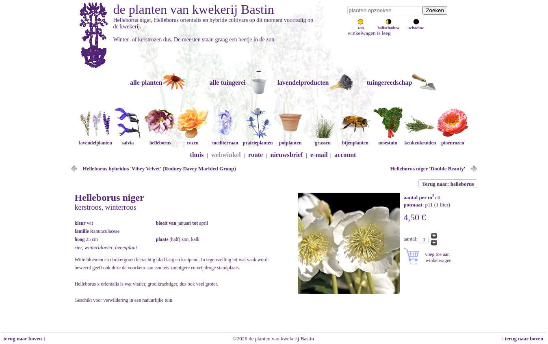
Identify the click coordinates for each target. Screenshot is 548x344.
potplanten (290, 140)
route (255, 154)
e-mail (319, 154)
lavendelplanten (95, 140)
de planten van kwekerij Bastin (193, 9)
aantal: (411, 239)
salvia (127, 140)
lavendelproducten (303, 82)
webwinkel (226, 154)
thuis (197, 154)
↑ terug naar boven (523, 338)
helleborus (160, 140)
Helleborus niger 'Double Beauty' (427, 169)
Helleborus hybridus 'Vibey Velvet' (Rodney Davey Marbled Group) (159, 169)
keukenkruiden (420, 140)
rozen (192, 140)
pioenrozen (452, 140)
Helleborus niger (109, 197)
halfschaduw (388, 25)
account (345, 154)
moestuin (387, 140)
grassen (322, 140)
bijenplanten (355, 140)
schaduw (416, 25)
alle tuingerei (227, 82)
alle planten (146, 82)
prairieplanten (257, 140)
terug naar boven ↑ (24, 338)
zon (360, 25)
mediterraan (225, 140)
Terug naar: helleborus (448, 184)
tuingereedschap (389, 82)
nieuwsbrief (287, 154)
